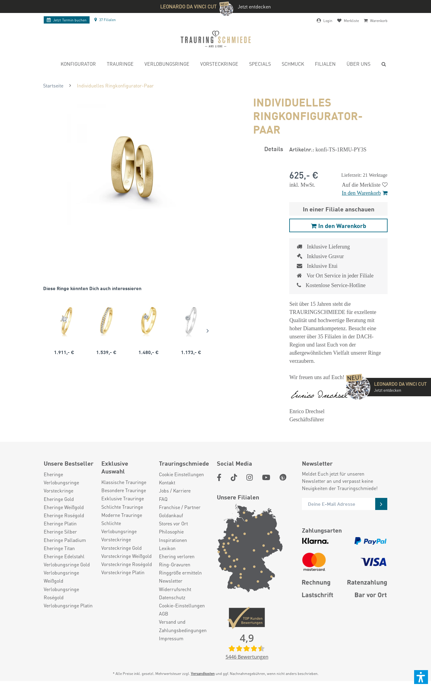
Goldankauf (171, 515)
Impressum (171, 638)
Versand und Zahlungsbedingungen (183, 626)
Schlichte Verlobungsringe (119, 527)
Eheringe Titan (59, 548)
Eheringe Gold (59, 499)
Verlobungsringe (61, 482)
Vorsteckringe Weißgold (126, 556)
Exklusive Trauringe (122, 498)
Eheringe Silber (60, 531)
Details (273, 148)
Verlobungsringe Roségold (61, 593)
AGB (163, 613)
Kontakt (167, 482)
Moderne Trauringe (121, 515)
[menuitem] (78, 64)
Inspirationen (173, 540)
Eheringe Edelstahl (64, 556)
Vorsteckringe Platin (122, 572)
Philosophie (171, 531)
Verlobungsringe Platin (68, 605)
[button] (421, 677)
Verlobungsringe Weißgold (61, 576)
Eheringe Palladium (65, 540)
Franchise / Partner (180, 507)
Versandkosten (203, 673)
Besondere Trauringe (123, 490)
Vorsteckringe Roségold (126, 564)
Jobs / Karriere (175, 490)
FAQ (163, 499)
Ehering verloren (177, 556)
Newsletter (170, 581)
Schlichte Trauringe (122, 507)
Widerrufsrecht (175, 589)
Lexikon (167, 548)
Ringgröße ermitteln (180, 572)
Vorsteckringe (58, 490)
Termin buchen (67, 20)
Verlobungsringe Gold (67, 564)
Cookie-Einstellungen (182, 605)
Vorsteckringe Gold (121, 548)
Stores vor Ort (173, 523)
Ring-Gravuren (174, 564)
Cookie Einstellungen (181, 474)
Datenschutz (172, 597)
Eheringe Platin (60, 523)
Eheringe (53, 474)
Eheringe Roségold (64, 515)
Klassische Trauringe (123, 482)
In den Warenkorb (364, 193)
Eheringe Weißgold (64, 507)
